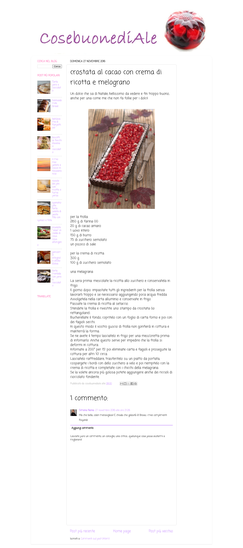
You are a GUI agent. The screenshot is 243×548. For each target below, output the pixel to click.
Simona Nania (86, 410)
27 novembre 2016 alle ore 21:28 (112, 410)
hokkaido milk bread (57, 103)
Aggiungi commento (82, 428)
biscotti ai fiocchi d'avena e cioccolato (57, 145)
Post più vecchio (161, 531)
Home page (122, 531)
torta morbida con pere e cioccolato (56, 278)
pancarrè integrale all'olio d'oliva (56, 258)
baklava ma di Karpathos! (56, 123)
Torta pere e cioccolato (56, 86)
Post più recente (82, 531)
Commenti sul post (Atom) (95, 539)
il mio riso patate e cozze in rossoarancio (57, 166)
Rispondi (83, 420)
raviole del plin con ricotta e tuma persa (56, 188)
